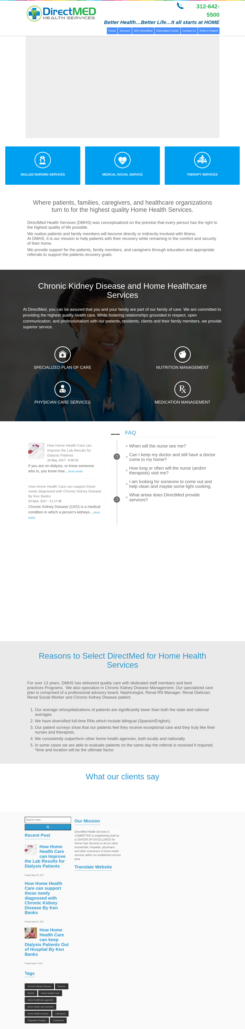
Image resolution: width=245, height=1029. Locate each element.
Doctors (62, 986)
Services (125, 30)
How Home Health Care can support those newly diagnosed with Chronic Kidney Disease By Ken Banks (64, 491)
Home (112, 30)
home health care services (40, 1007)
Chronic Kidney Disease (39, 986)
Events (31, 993)
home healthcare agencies (41, 1000)
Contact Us (189, 30)
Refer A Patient (209, 30)
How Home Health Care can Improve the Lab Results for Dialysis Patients (69, 450)
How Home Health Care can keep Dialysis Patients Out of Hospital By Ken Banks (47, 942)
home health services (38, 1013)
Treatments (58, 1020)
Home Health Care (50, 993)
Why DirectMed (143, 30)
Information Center (167, 30)
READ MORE (75, 471)
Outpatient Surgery (37, 1020)
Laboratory (60, 1013)
